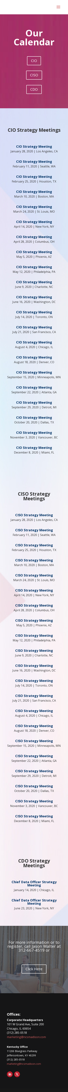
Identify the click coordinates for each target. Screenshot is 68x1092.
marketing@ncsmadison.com (26, 1037)
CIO (34, 60)
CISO (34, 75)
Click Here (34, 969)
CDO (34, 89)
